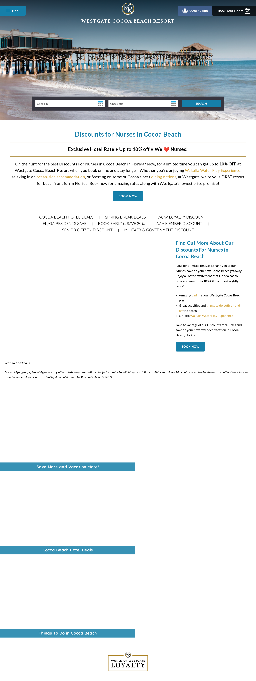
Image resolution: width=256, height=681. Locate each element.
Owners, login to (203, 570)
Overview (15, 565)
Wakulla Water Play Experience (213, 170)
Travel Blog (16, 531)
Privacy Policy (82, 619)
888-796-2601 (103, 500)
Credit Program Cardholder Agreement (143, 658)
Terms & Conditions (58, 619)
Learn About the (197, 565)
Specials (14, 580)
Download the (202, 576)
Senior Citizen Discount (87, 229)
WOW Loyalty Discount (181, 217)
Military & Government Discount (159, 229)
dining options (164, 176)
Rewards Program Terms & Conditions (100, 658)
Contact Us (17, 546)
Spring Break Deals (125, 217)
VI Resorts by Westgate (25, 515)
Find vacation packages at (205, 545)
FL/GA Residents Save (64, 223)
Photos (14, 596)
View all (189, 535)
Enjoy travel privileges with (203, 550)
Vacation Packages (22, 541)
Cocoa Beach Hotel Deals (66, 217)
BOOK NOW (128, 196)
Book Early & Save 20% (121, 223)
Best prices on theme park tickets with (206, 540)
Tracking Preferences (196, 619)
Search (201, 103)
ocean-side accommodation (60, 176)
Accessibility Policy (105, 619)
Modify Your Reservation (26, 570)
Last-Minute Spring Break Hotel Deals (35, 536)
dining (196, 295)
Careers (14, 510)
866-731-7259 (118, 541)
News (13, 505)
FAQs (13, 601)
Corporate (16, 500)
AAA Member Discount (179, 223)
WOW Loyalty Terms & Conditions (159, 619)
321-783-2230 (120, 535)
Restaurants (17, 585)
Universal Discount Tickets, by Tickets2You (38, 520)
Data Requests (127, 619)
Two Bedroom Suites (23, 575)
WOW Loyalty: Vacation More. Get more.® (38, 525)
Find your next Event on (199, 555)
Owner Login (237, 11)
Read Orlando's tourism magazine (204, 560)
